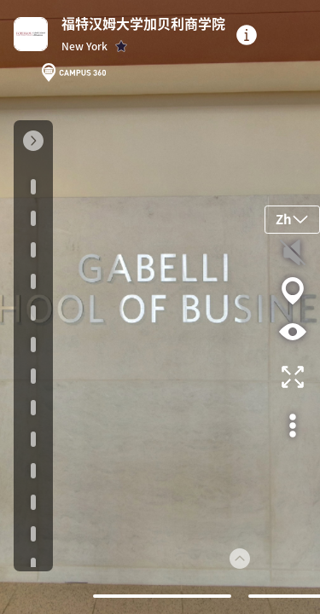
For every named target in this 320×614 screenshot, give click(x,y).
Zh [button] (292, 219)
